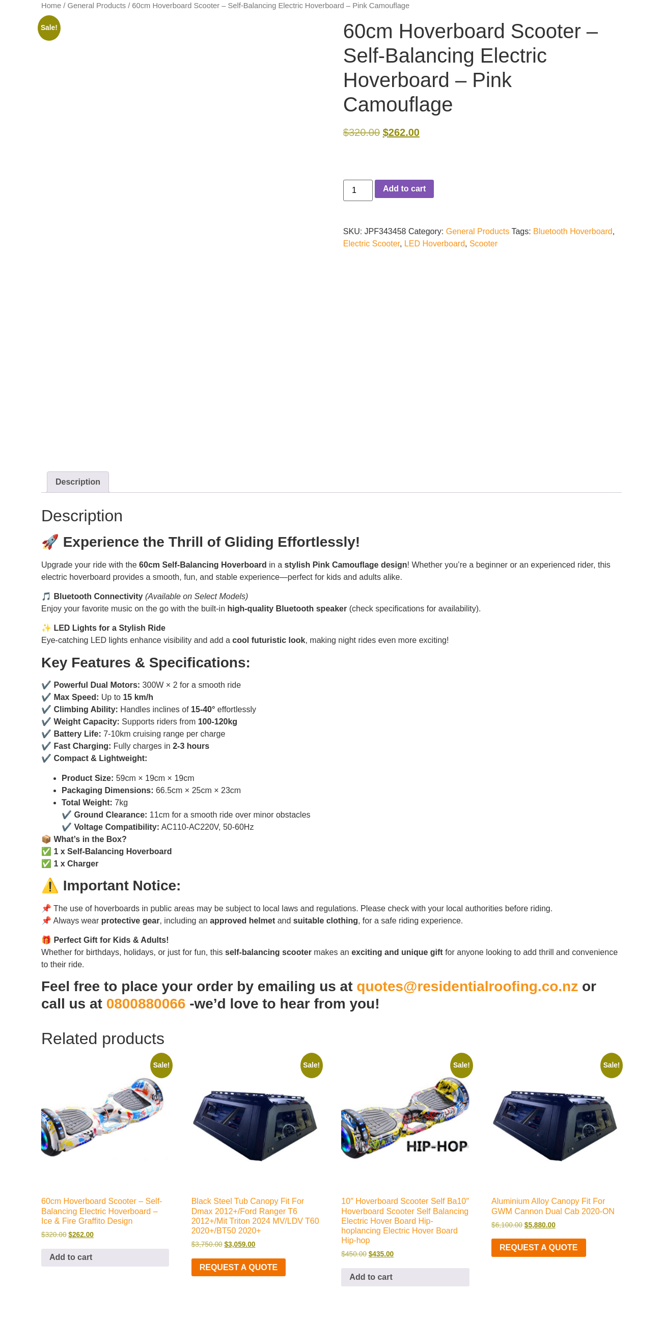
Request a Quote (239, 1267)
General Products (97, 6)
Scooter (483, 243)
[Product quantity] (358, 190)
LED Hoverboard (434, 243)
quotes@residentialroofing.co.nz (467, 986)
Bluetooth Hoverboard (573, 231)
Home (51, 6)
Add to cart (404, 188)
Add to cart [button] (70, 1257)
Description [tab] (78, 482)
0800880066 (146, 1004)
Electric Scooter (371, 243)
